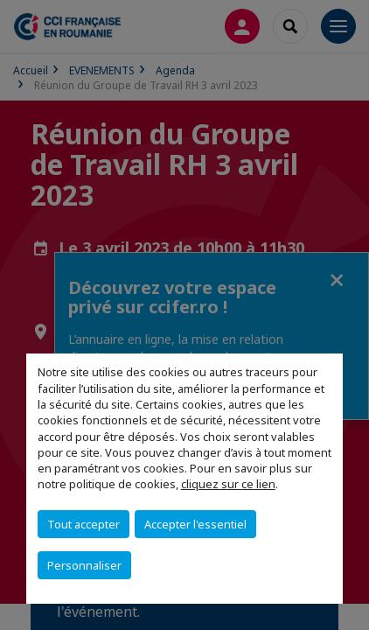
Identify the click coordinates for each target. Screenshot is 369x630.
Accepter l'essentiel (195, 524)
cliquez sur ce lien (228, 484)
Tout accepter (83, 524)
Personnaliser (84, 565)
